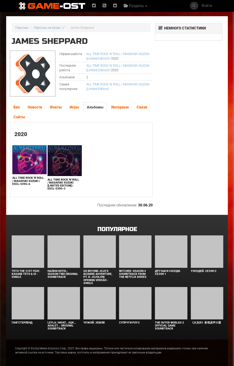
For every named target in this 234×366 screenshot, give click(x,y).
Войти (207, 5)
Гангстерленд (22, 322)
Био (16, 107)
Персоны (22, 27)
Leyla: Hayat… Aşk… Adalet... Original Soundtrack (62, 325)
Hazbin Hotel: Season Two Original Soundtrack (63, 274)
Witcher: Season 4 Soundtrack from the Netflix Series (132, 274)
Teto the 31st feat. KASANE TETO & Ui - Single (26, 274)
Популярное (117, 229)
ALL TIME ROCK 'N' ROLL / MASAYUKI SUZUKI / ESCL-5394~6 (28, 180)
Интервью (120, 107)
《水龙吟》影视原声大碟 (206, 322)
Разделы (135, 6)
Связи (142, 107)
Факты (56, 107)
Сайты (19, 117)
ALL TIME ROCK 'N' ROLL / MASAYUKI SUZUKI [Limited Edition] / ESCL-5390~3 (63, 184)
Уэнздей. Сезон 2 (203, 271)
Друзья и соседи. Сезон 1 (168, 272)
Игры (74, 107)
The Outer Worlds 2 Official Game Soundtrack (169, 325)
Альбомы (95, 107)
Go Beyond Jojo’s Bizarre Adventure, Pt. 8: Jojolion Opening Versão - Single (97, 277)
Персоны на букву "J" (49, 27)
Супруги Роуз (129, 322)
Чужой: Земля (94, 322)
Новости (35, 107)
